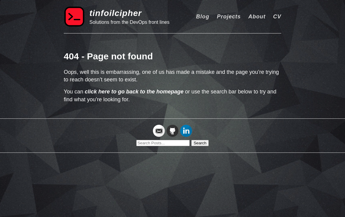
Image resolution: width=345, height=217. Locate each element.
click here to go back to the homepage (134, 92)
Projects (229, 17)
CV (277, 17)
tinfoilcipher (115, 13)
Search (200, 143)
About (257, 17)
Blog (202, 17)
